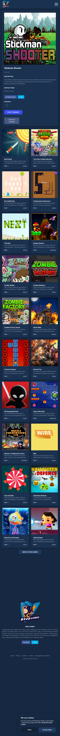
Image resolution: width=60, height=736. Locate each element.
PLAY (5, 166)
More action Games (30, 552)
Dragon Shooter (38, 243)
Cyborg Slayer (38, 537)
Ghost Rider (37, 327)
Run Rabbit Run (9, 201)
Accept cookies (47, 730)
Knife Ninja (8, 159)
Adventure (53, 418)
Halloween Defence (40, 495)
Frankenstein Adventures (41, 201)
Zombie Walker (9, 285)
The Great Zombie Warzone (42, 159)
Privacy (18, 656)
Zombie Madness (39, 285)
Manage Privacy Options (42, 656)
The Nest (7, 243)
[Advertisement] (30, 575)
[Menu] (56, 4)
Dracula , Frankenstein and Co (14, 453)
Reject (29, 730)
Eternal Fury (37, 369)
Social (54, 376)
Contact (31, 656)
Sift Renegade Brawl (11, 411)
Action (6, 72)
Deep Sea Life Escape (11, 537)
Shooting (53, 250)
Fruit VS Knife (9, 495)
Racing (54, 334)
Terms (12, 656)
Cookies (24, 656)
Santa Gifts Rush (39, 411)
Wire (34, 453)
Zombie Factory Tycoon (12, 327)
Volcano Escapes (10, 369)
